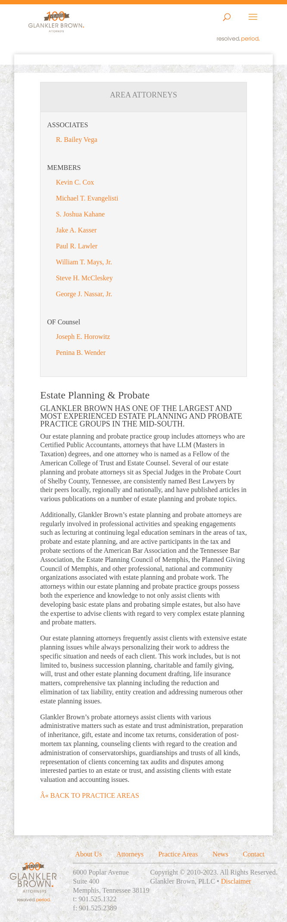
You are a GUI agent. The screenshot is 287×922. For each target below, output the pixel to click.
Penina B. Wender (81, 352)
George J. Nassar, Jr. (84, 294)
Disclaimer (236, 881)
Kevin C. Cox (75, 182)
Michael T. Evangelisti (87, 198)
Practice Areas (178, 854)
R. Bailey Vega (76, 139)
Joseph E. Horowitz (83, 336)
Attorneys (130, 854)
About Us (88, 854)
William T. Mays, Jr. (84, 262)
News (220, 854)
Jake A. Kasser (76, 230)
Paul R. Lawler (76, 246)
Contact (254, 854)
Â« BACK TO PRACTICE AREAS (89, 795)
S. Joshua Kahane (80, 214)
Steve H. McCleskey (84, 278)
